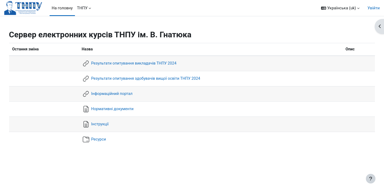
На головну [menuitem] (62, 8)
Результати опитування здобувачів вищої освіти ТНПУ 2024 (149, 78)
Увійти (373, 8)
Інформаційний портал (114, 93)
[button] (340, 8)
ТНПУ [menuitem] (82, 8)
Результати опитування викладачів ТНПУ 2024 (136, 63)
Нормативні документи (114, 108)
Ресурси (100, 139)
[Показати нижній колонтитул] (370, 178)
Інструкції (101, 124)
